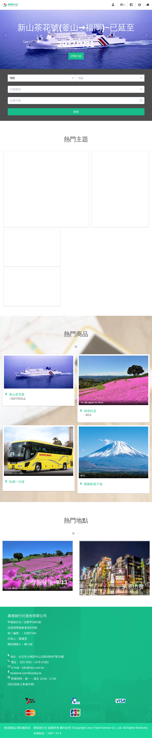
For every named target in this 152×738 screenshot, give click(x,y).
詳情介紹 (76, 56)
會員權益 (9, 727)
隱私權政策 (23, 727)
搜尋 (76, 111)
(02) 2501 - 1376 (30, 662)
